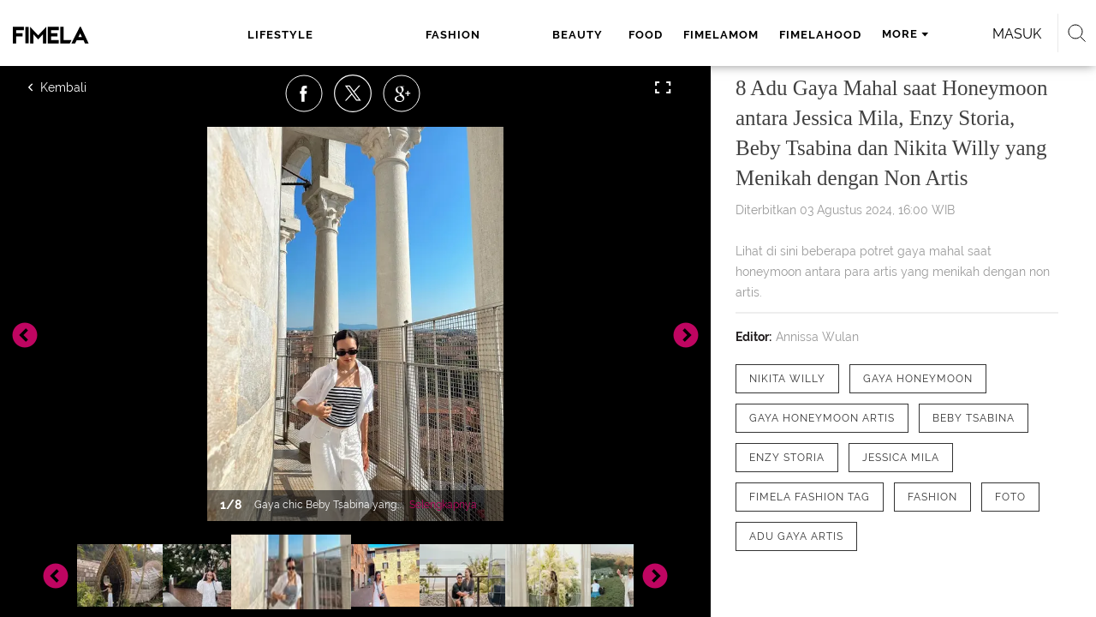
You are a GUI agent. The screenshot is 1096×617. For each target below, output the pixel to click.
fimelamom (571, 34)
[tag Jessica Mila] (900, 457)
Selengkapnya (443, 505)
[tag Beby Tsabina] (974, 418)
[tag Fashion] (932, 497)
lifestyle (279, 34)
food (496, 34)
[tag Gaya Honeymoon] (918, 378)
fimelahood (670, 34)
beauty (433, 34)
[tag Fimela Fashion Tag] (809, 497)
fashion (359, 34)
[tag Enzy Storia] (786, 457)
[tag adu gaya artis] (796, 536)
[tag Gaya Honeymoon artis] (822, 418)
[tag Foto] (1010, 497)
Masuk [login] (941, 34)
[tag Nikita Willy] (787, 378)
